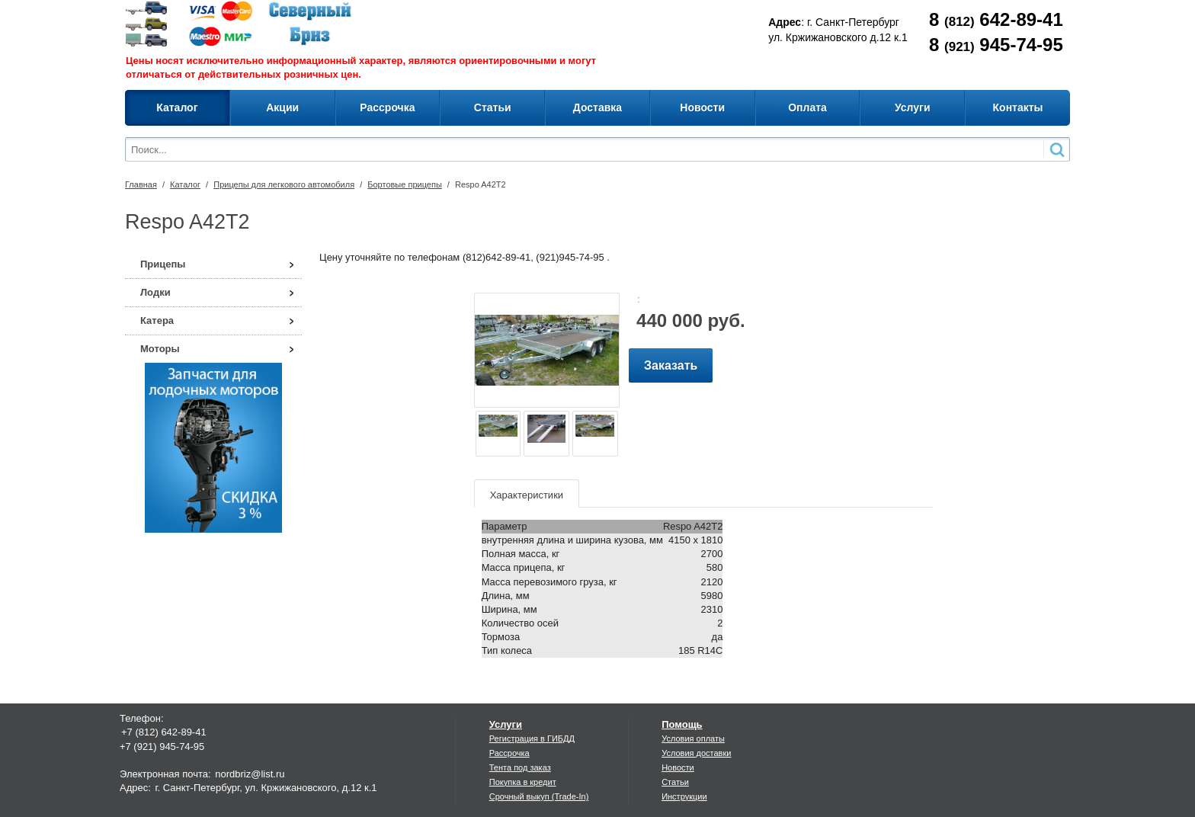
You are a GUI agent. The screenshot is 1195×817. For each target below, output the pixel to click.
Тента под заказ (520, 767)
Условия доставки (696, 753)
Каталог (185, 184)
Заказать (670, 365)
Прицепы (162, 264)
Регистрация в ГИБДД (532, 738)
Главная (141, 184)
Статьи (675, 782)
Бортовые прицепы (404, 184)
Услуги (505, 724)
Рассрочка (509, 753)
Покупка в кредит (522, 782)
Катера (157, 320)
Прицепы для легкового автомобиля (283, 184)
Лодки (155, 292)
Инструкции (684, 796)
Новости (678, 767)
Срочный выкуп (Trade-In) (539, 796)
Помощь (682, 724)
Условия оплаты (693, 738)
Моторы (160, 348)
